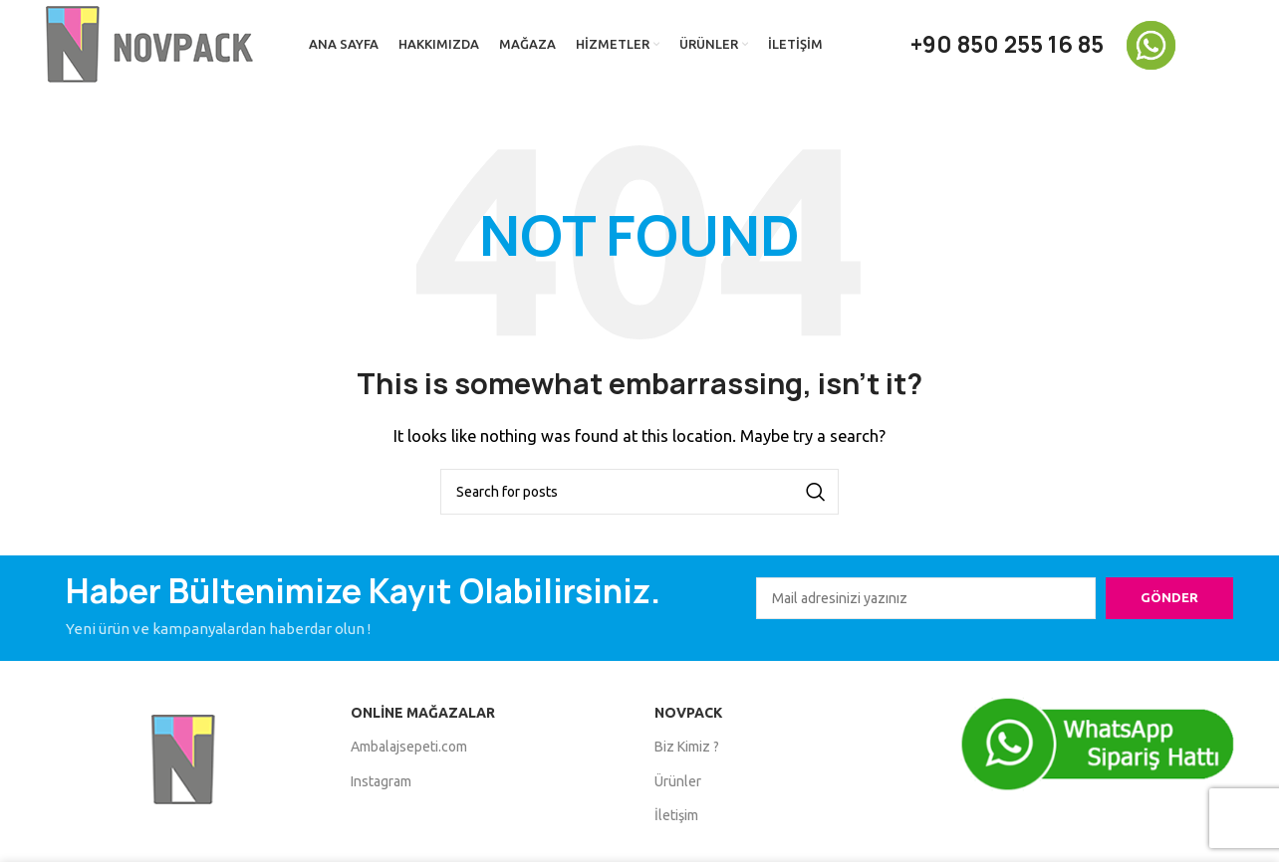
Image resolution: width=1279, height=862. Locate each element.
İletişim (676, 815)
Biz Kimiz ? (686, 746)
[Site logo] (152, 43)
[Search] (639, 492)
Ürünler (677, 781)
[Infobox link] (1178, 45)
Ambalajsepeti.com (409, 746)
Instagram (381, 781)
